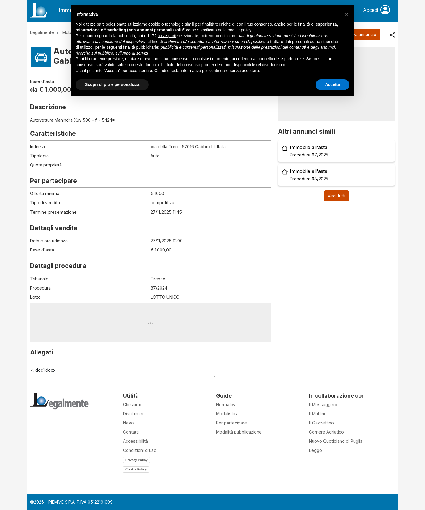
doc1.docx (42, 369)
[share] (392, 34)
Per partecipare (231, 422)
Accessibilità (135, 441)
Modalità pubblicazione (239, 431)
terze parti (167, 35)
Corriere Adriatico (326, 431)
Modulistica (227, 413)
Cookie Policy (136, 469)
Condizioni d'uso (139, 450)
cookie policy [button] (239, 29)
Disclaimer (133, 413)
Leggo (315, 450)
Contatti (131, 431)
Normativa (226, 404)
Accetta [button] (332, 84)
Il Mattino (318, 413)
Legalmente (42, 32)
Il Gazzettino (321, 422)
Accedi (376, 10)
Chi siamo (133, 404)
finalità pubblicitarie (140, 47)
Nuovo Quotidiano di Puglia (335, 441)
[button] (346, 14)
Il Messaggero (323, 404)
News (129, 422)
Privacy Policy (136, 460)
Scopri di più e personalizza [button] (112, 84)
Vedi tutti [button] (336, 195)
